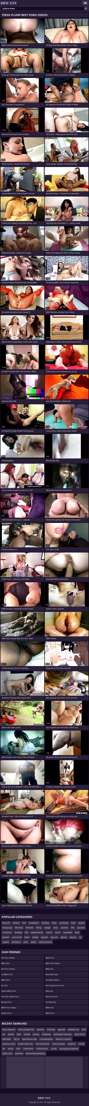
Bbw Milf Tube (52, 974)
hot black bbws (52, 980)
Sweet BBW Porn (8, 991)
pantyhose (16, 942)
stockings (51, 1029)
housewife (67, 932)
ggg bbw (61, 1029)
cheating (45, 923)
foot (24, 923)
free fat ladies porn (10, 996)
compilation (34, 923)
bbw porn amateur (63, 1039)
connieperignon (46, 1039)
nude (73, 923)
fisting (38, 927)
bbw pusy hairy (9, 1044)
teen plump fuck (42, 1044)
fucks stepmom (9, 1029)
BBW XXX (5, 963)
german (6, 937)
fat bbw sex (51, 1002)
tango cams (7, 1053)
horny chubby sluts (26, 1029)
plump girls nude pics (62, 1034)
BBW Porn (5, 980)
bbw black (7, 1039)
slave (26, 942)
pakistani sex (73, 1029)
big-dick (44, 937)
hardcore (29, 927)
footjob (81, 923)
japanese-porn (37, 932)
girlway (36, 1034)
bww (19, 1034)
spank (33, 942)
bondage (18, 932)
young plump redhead (69, 1048)
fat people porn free (55, 985)
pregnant (71, 1044)
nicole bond (28, 1048)
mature (49, 932)
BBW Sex (49, 969)
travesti (27, 1034)
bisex (55, 927)
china (54, 923)
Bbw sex (49, 991)
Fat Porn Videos (8, 969)
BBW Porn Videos (9, 1007)
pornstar (81, 927)
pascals (11, 1034)
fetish (27, 937)
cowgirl (47, 927)
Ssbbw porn (6, 1013)
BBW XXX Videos (53, 963)
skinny (10, 1048)
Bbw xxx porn (52, 996)
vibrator (16, 923)
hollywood (46, 1034)
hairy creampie (58, 1044)
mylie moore (80, 1034)
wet (26, 932)
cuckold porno (42, 1048)
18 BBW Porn (7, 974)
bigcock (73, 937)
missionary (7, 932)
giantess (40, 1029)
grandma (19, 1053)
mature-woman (45, 942)
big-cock (54, 937)
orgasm (6, 942)
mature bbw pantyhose (35, 1053)
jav (4, 1034)
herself (81, 1044)
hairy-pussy (7, 927)
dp (80, 937)
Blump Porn (6, 1002)
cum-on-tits (17, 937)
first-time (19, 927)
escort (57, 932)
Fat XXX (4, 985)
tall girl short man (25, 1044)
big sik (16, 1039)
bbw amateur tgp (29, 1039)
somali (53, 1048)
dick (72, 927)
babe (77, 932)
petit (84, 1029)
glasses (64, 937)
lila (4, 1048)
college (35, 937)
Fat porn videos (8, 957)
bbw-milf (6, 923)
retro (18, 1048)
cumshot (64, 927)
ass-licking (63, 923)
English (85, 3)
